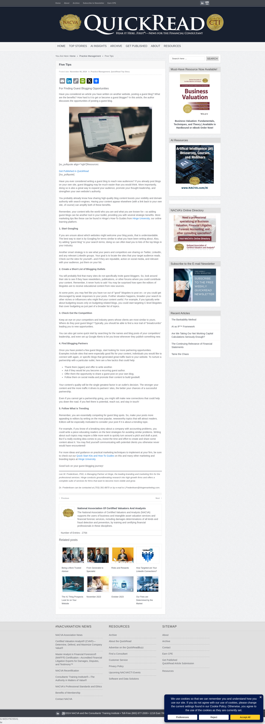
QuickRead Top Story (114, 72)
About (61, 3)
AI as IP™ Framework (177, 326)
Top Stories (72, 46)
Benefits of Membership (62, 692)
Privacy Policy (114, 666)
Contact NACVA (58, 699)
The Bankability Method (178, 319)
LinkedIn (208, 3)
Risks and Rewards (114, 568)
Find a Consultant (116, 653)
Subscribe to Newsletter (88, 3)
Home (52, 3)
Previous (58, 497)
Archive (70, 3)
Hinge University (135, 218)
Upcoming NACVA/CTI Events (123, 672)
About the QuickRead (118, 641)
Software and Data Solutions (122, 678)
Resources (166, 46)
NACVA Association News (63, 635)
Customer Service (116, 660)
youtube (212, 3)
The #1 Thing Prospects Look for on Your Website (67, 600)
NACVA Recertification (61, 670)
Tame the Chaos (174, 354)
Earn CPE (106, 3)
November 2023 (88, 597)
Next (153, 497)
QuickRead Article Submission (180, 663)
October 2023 (112, 597)
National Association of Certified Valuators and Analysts (106, 508)
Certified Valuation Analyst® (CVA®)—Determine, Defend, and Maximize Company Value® (73, 644)
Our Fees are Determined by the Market (139, 600)
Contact (168, 647)
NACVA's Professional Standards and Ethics (73, 686)
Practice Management (84, 56)
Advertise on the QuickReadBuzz (124, 647)
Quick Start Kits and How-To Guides (90, 455)
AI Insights (93, 46)
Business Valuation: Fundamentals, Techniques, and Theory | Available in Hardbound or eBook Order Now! (189, 124)
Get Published (131, 46)
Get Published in (68, 171)
